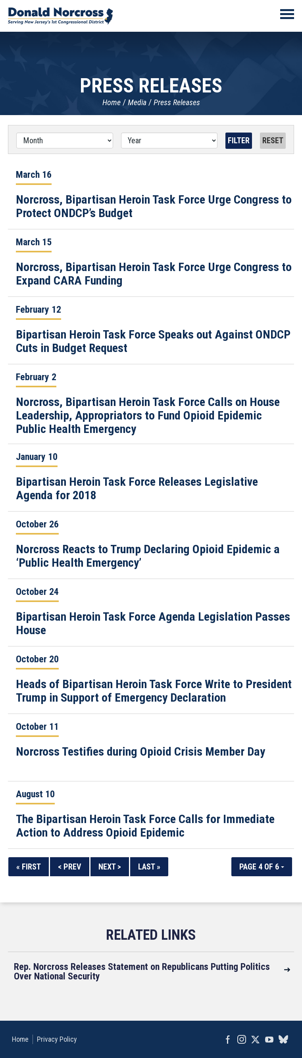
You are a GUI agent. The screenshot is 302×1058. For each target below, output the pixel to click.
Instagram (241, 1039)
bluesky (283, 1039)
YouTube (269, 1039)
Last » (149, 866)
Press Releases (177, 102)
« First (28, 866)
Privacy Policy (57, 1039)
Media (137, 102)
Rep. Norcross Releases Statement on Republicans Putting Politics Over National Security (142, 971)
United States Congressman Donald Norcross (60, 16)
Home (111, 102)
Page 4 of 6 (261, 866)
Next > (109, 866)
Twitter (255, 1039)
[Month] (64, 140)
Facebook (228, 1039)
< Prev (69, 866)
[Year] (169, 140)
